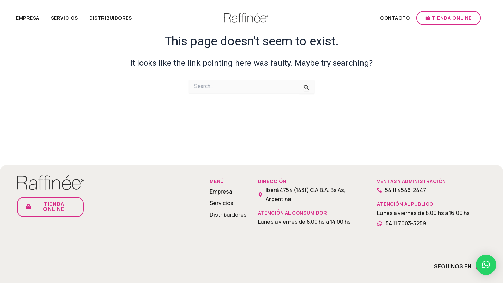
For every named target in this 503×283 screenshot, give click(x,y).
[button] (486, 265)
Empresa (27, 18)
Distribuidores (110, 18)
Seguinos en (452, 266)
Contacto (395, 18)
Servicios (64, 18)
